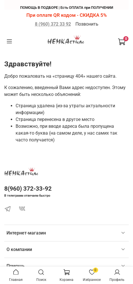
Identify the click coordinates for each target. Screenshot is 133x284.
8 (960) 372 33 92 (53, 24)
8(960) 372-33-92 (28, 188)
